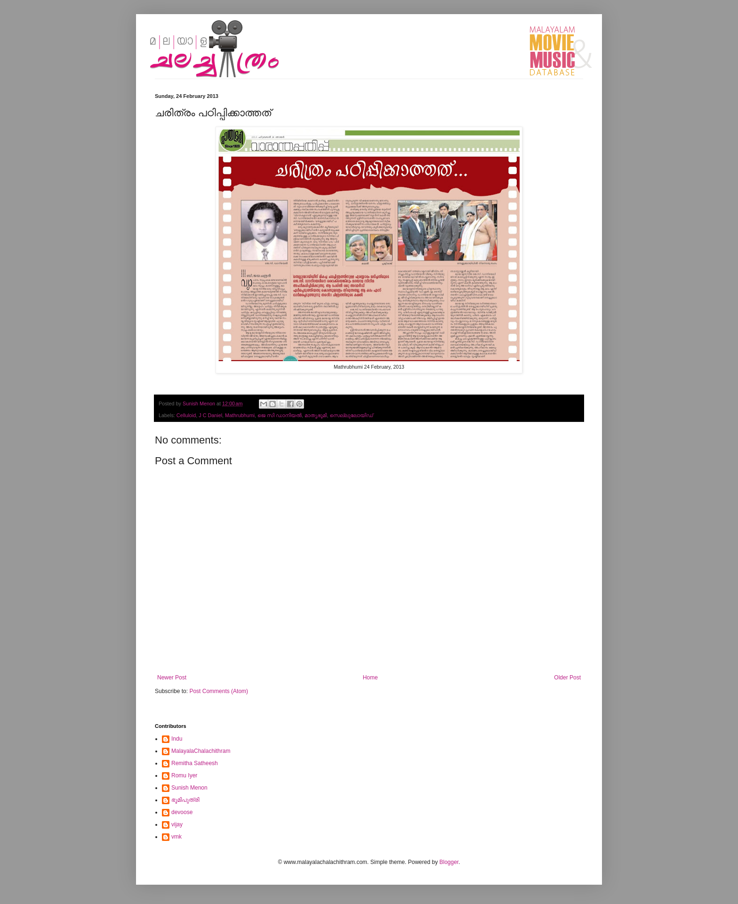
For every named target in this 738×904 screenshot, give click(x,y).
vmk (176, 836)
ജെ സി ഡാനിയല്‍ (279, 415)
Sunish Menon (189, 787)
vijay (177, 824)
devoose (182, 812)
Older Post (567, 677)
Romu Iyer (184, 775)
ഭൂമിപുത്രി (185, 800)
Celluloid (186, 415)
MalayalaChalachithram (200, 751)
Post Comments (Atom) (218, 691)
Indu (176, 738)
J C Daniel (210, 415)
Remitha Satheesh (194, 763)
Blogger (448, 862)
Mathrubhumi (240, 415)
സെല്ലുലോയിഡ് (351, 415)
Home (370, 677)
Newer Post (171, 677)
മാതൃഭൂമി (316, 415)
